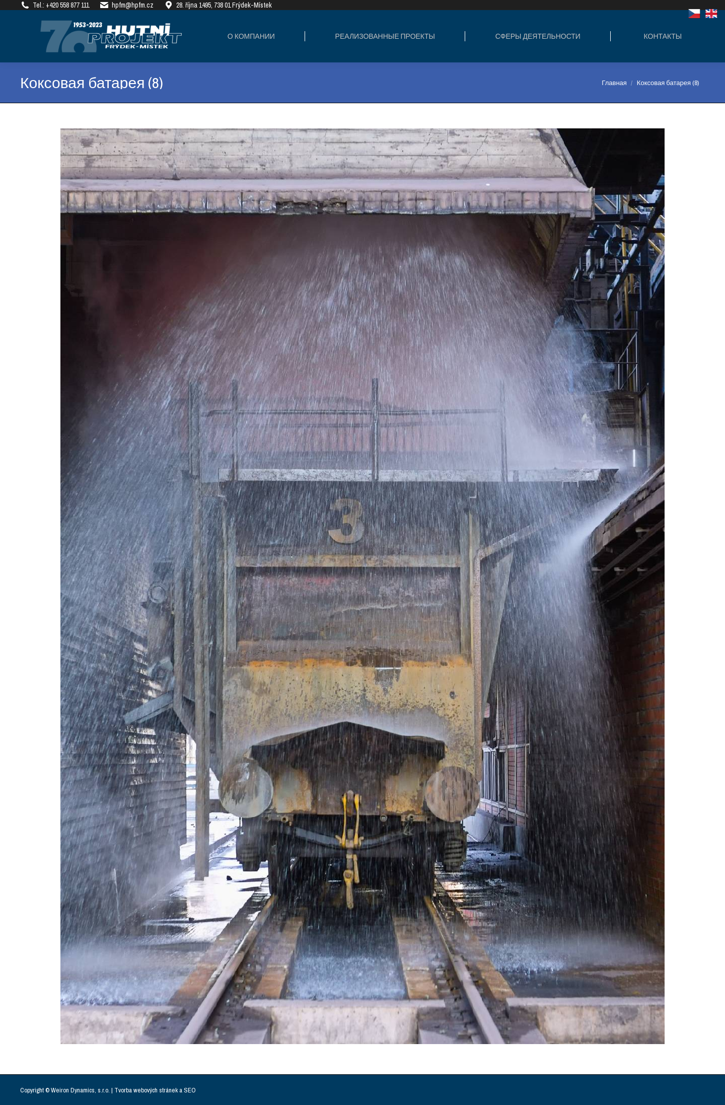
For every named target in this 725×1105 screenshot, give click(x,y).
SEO (190, 1090)
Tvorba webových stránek (146, 1090)
